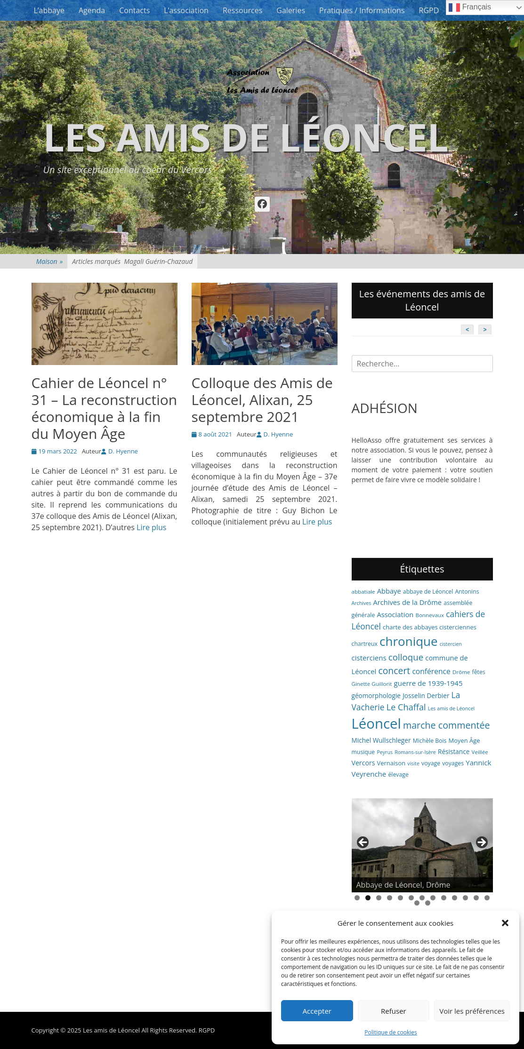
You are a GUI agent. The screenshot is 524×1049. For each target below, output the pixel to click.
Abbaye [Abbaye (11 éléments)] (389, 591)
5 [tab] (400, 897)
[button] (505, 923)
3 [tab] (378, 897)
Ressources (242, 10)
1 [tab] (357, 897)
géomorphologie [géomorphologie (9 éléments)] (376, 695)
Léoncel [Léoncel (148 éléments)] (376, 723)
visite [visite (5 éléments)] (413, 763)
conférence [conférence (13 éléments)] (431, 671)
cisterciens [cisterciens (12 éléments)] (369, 657)
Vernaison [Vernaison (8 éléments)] (391, 763)
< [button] (363, 843)
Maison (49, 261)
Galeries (290, 10)
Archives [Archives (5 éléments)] (361, 603)
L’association (186, 10)
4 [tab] (389, 897)
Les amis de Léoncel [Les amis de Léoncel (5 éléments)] (451, 708)
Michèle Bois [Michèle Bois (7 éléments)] (430, 741)
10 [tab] (454, 897)
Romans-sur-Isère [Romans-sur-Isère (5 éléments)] (415, 752)
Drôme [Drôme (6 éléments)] (461, 671)
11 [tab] (465, 897)
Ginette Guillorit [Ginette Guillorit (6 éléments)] (372, 683)
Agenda (92, 10)
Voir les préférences (472, 1011)
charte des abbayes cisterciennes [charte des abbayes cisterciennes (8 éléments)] (429, 627)
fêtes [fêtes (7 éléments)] (478, 672)
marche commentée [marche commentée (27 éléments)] (446, 725)
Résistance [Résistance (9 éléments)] (453, 751)
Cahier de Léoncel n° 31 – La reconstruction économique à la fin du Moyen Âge (104, 408)
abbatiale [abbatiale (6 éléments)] (363, 591)
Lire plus (151, 527)
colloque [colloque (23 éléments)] (405, 657)
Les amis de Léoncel (246, 136)
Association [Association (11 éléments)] (395, 614)
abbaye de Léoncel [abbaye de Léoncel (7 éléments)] (428, 592)
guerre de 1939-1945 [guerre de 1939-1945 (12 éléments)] (428, 683)
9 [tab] (443, 897)
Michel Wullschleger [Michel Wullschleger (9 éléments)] (381, 740)
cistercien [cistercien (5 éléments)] (451, 644)
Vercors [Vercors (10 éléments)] (363, 762)
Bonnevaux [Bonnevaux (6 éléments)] (429, 615)
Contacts (134, 10)
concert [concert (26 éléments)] (394, 670)
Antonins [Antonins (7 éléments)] (467, 592)
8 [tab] (432, 897)
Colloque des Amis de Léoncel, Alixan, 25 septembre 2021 (262, 399)
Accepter (317, 1011)
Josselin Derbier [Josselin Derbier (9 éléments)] (426, 695)
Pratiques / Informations (362, 10)
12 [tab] (476, 897)
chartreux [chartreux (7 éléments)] (365, 644)
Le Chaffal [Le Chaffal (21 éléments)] (406, 707)
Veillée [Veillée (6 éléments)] (480, 751)
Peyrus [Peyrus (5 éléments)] (385, 752)
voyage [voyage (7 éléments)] (430, 763)
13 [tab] (487, 897)
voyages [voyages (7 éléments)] (453, 763)
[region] (422, 845)
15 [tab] (427, 903)
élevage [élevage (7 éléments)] (398, 775)
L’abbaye (49, 10)
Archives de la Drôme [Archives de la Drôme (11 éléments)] (407, 602)
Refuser (393, 1011)
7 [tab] (422, 897)
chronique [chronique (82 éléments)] (408, 641)
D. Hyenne (123, 451)
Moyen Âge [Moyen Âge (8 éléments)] (464, 740)
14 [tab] (416, 903)
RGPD (429, 10)
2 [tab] (368, 897)
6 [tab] (411, 897)
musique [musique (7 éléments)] (363, 752)
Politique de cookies (390, 1032)
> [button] (481, 843)
